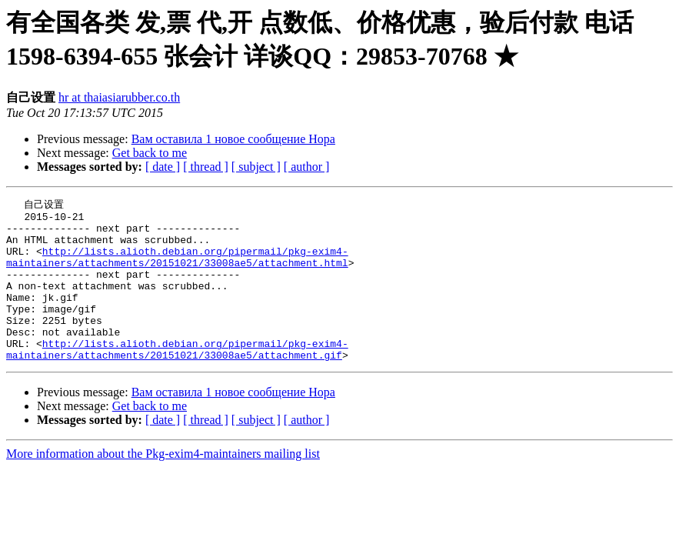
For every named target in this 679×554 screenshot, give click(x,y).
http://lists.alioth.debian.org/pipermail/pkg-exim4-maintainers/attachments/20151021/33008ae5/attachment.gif (177, 378)
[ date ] (162, 166)
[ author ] (307, 166)
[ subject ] (256, 166)
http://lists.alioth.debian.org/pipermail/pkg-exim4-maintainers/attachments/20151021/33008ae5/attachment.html (177, 268)
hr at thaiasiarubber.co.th (119, 97)
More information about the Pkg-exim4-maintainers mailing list (163, 484)
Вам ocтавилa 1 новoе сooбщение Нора (233, 138)
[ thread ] (205, 166)
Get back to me (149, 152)
